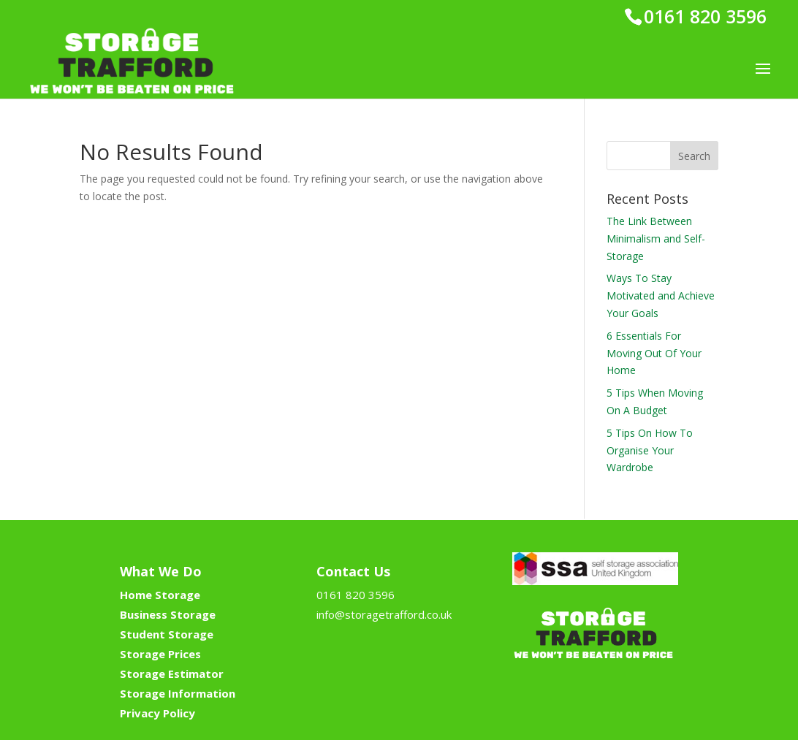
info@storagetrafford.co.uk (384, 614)
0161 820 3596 (705, 16)
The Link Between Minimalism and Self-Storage (656, 238)
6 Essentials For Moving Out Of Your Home (654, 353)
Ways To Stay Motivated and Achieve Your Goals (661, 295)
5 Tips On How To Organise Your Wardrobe (650, 450)
